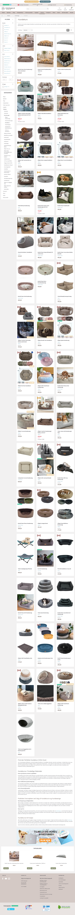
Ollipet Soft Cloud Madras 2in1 (25, 658)
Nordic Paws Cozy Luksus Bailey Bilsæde (65, 253)
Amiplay (39, 660)
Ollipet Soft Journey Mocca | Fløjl (24, 160)
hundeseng (70, 820)
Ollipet (19, 116)
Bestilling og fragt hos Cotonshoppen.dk (44, 884)
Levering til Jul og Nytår (44, 898)
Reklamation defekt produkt (45, 888)
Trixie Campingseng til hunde (25, 568)
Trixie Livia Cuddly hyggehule (45, 703)
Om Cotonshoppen (62, 879)
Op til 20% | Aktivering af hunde (31, 1)
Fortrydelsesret (42, 896)
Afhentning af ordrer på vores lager (46, 894)
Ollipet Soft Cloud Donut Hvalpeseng (43, 386)
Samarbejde (61, 881)
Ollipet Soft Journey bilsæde (44, 478)
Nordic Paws (40, 208)
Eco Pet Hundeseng (42, 568)
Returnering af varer (43, 890)
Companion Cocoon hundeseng (25, 478)
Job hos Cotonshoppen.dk (63, 883)
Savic (59, 570)
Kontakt (60, 885)
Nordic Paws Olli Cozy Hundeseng (63, 478)
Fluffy (59, 661)
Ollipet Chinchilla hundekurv (44, 113)
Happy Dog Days (62, 887)
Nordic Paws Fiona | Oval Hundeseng (63, 386)
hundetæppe (58, 811)
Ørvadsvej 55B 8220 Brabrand (23, 883)
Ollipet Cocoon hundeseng (24, 431)
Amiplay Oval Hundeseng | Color (45, 658)
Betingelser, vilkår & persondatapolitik (43, 881)
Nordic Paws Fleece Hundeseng (25, 523)
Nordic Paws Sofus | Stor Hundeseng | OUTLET (43, 206)
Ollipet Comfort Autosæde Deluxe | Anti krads (24, 341)
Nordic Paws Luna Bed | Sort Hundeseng (64, 613)
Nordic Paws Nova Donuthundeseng (42, 282)
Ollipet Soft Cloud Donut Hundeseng (63, 704)
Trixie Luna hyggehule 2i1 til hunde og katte (24, 749)
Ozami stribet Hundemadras (64, 69)
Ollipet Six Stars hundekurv (24, 385)
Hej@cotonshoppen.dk (26, 878)
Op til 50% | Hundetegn (45, 1)
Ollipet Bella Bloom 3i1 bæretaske (63, 114)
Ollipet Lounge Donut (43, 523)
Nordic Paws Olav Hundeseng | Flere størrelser (25, 70)
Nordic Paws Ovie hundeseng (25, 296)
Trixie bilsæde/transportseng (64, 296)
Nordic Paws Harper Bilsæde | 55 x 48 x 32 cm (45, 253)
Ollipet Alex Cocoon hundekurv (65, 160)
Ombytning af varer (43, 892)
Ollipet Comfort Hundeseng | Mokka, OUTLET (44, 432)
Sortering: (20, 30)
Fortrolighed (42, 886)
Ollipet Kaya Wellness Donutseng (63, 524)
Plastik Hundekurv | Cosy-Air (64, 568)
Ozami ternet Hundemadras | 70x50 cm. (44, 70)
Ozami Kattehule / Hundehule (25, 252)
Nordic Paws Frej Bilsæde (63, 205)
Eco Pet (39, 570)
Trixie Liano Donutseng (43, 612)
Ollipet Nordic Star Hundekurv (45, 340)
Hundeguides (61, 878)
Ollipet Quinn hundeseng (63, 340)
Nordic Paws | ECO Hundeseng (25, 612)
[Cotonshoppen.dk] (8, 9)
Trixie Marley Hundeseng (24, 205)
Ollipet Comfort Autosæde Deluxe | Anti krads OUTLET (24, 114)
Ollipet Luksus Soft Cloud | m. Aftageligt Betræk (25, 704)
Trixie (19, 207)
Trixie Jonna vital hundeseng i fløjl (65, 432)
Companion (20, 479)
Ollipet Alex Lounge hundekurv (45, 160)
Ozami (39, 72)
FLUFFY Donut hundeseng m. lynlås (64, 659)
